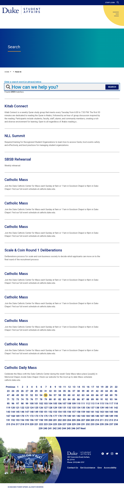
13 (74, 386)
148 (32, 411)
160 (88, 411)
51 (27, 395)
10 (60, 386)
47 (8, 395)
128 (50, 407)
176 (50, 416)
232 (88, 424)
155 (64, 411)
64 (87, 395)
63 (83, 395)
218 (22, 424)
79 (45, 399)
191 (8, 420)
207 (83, 420)
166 (116, 411)
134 (78, 407)
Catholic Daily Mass (21, 367)
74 (22, 399)
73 (17, 399)
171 (27, 416)
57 (55, 395)
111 (83, 403)
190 (116, 416)
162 (97, 411)
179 (64, 416)
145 (17, 411)
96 (13, 403)
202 (60, 420)
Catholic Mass (16, 180)
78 (41, 399)
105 (55, 403)
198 (41, 420)
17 (92, 386)
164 (106, 411)
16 (88, 386)
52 (31, 395)
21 (111, 386)
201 (55, 420)
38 (78, 391)
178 (60, 416)
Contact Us (72, 467)
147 (27, 411)
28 (31, 391)
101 (36, 403)
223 (46, 424)
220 (32, 424)
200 (50, 420)
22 (116, 386)
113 (92, 403)
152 (50, 411)
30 (41, 391)
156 (69, 411)
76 (31, 399)
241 (50, 428)
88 (87, 399)
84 (69, 399)
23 (8, 391)
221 (36, 424)
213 (111, 420)
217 (17, 424)
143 (8, 411)
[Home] (21, 10)
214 (116, 420)
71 (8, 399)
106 (60, 403)
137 (92, 407)
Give (99, 467)
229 (74, 424)
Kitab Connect (16, 106)
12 (69, 386)
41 (92, 391)
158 (78, 411)
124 (32, 407)
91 (101, 399)
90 (97, 399)
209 (92, 420)
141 (111, 407)
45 (111, 391)
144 (13, 411)
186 (97, 416)
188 (106, 416)
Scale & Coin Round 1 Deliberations (33, 250)
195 (27, 420)
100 (32, 403)
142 (116, 407)
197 (36, 420)
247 (78, 428)
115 (102, 403)
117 (111, 403)
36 (69, 391)
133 (74, 407)
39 (83, 391)
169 (17, 416)
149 (36, 411)
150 (41, 411)
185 (92, 416)
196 (32, 420)
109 (74, 403)
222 (41, 424)
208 (88, 420)
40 (87, 391)
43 (101, 391)
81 (55, 399)
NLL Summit (15, 136)
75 (27, 399)
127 (46, 407)
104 (50, 403)
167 (8, 416)
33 (55, 391)
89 (92, 399)
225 (55, 424)
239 (41, 428)
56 (50, 395)
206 (78, 420)
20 (106, 386)
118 (116, 403)
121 (17, 407)
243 (59, 428)
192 (13, 420)
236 (106, 424)
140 (106, 407)
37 (73, 391)
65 (92, 395)
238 (116, 424)
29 (36, 391)
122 (22, 407)
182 (78, 416)
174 (41, 416)
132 (69, 407)
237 (111, 424)
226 (60, 424)
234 (97, 424)
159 (83, 411)
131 (64, 407)
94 (116, 399)
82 (59, 399)
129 (55, 407)
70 (116, 395)
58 (59, 395)
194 (22, 420)
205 (74, 420)
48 (13, 395)
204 (69, 420)
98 (22, 403)
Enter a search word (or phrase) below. (23, 82)
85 (73, 399)
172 (32, 416)
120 (13, 407)
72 (13, 399)
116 (106, 403)
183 (83, 416)
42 (97, 391)
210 (97, 420)
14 (78, 386)
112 (88, 403)
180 (69, 416)
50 (22, 395)
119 (8, 407)
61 (73, 395)
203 (64, 420)
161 (92, 411)
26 (22, 391)
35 (64, 391)
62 (78, 395)
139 (102, 407)
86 (78, 399)
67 (101, 395)
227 (64, 424)
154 (60, 411)
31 (45, 391)
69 (111, 395)
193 (17, 420)
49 (17, 395)
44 (106, 391)
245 (69, 428)
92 (106, 399)
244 (64, 428)
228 (69, 424)
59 (64, 395)
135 (83, 407)
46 (116, 391)
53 (36, 395)
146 (22, 411)
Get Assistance (87, 467)
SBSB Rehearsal (18, 159)
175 (46, 416)
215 (8, 424)
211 (102, 420)
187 (102, 416)
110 (78, 403)
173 (36, 416)
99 (27, 403)
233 (92, 424)
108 (69, 403)
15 (83, 386)
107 (64, 403)
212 (106, 420)
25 (17, 391)
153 (55, 411)
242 (55, 428)
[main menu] (116, 14)
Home (7, 72)
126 (41, 407)
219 (27, 424)
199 (46, 420)
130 (60, 407)
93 (111, 399)
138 (97, 407)
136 (88, 407)
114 (97, 403)
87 (83, 399)
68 (106, 395)
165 (111, 411)
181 (74, 416)
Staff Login (110, 3)
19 (102, 386)
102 (41, 403)
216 (13, 424)
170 (22, 416)
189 (111, 416)
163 (102, 411)
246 (73, 428)
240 (45, 428)
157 (74, 411)
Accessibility (110, 467)
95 (8, 403)
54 (41, 395)
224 (50, 424)
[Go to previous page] (10, 387)
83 (64, 399)
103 (46, 403)
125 (36, 407)
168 (13, 416)
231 (83, 424)
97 (17, 403)
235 (102, 424)
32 (50, 391)
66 (97, 395)
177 (55, 416)
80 (50, 399)
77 (36, 399)
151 (46, 411)
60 (69, 395)
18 (97, 386)
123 (27, 407)
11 (64, 386)
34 (59, 391)
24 (13, 391)
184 (88, 416)
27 (27, 391)
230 (78, 424)
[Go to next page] (83, 428)
